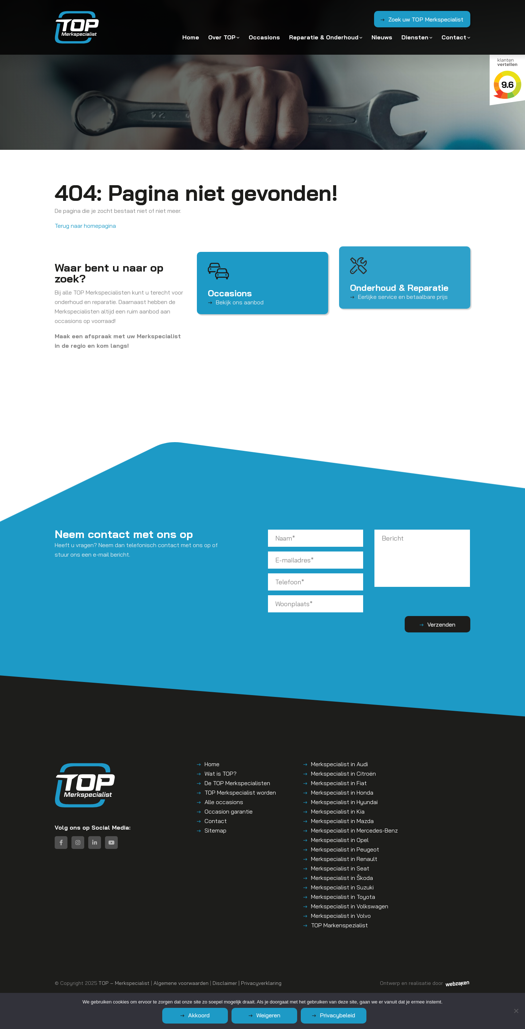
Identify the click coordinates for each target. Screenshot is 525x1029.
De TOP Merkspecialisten (237, 783)
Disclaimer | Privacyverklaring (247, 983)
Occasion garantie (229, 811)
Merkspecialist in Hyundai (344, 802)
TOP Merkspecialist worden (240, 792)
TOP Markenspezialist (339, 925)
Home (190, 37)
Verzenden (441, 624)
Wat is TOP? (221, 773)
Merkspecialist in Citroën (343, 773)
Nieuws (382, 37)
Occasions (264, 37)
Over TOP (222, 37)
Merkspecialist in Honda (342, 792)
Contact (454, 37)
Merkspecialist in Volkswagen (349, 906)
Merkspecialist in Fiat (339, 783)
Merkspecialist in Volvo (341, 915)
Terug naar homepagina (85, 225)
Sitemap (215, 830)
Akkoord (199, 1015)
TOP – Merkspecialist (124, 983)
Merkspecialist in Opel (340, 839)
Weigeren (268, 1015)
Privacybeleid (337, 1015)
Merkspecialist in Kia (338, 811)
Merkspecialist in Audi (339, 764)
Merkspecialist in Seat (340, 868)
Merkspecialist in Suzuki (342, 887)
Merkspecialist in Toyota (343, 896)
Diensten (414, 37)
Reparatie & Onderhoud (323, 37)
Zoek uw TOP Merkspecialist (425, 19)
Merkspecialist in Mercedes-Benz (354, 830)
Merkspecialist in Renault (344, 858)
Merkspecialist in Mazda (342, 821)
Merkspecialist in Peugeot (345, 849)
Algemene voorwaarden (181, 983)
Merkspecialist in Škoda (342, 877)
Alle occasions (224, 802)
